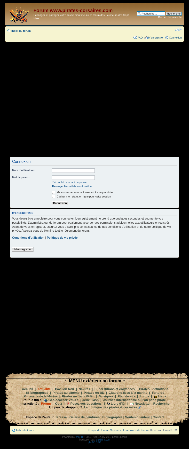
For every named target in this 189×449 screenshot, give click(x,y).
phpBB (79, 437)
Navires (84, 389)
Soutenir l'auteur (137, 417)
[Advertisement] (67, 99)
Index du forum (21, 30)
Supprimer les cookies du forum (129, 430)
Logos (144, 396)
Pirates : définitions (153, 389)
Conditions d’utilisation (28, 237)
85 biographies (37, 392)
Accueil (27, 389)
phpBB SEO (94, 442)
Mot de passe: (21, 177)
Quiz (58, 403)
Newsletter (143, 403)
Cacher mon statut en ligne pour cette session (81, 196)
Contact (158, 417)
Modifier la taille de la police (178, 30)
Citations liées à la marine (128, 392)
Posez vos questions (86, 403)
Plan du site (126, 396)
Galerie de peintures (84, 417)
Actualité (44, 389)
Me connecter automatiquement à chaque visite (82, 192)
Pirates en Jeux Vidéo (78, 396)
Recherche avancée (170, 17)
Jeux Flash (90, 400)
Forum (46, 403)
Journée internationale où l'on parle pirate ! (135, 400)
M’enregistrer (156, 37)
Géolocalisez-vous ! (63, 400)
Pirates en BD (94, 392)
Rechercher (162, 403)
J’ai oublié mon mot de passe (69, 182)
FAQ (140, 37)
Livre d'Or (118, 403)
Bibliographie (112, 417)
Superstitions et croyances (114, 389)
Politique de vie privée (62, 237)
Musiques (106, 396)
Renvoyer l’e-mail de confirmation (72, 186)
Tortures (158, 392)
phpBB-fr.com (103, 439)
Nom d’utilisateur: (23, 170)
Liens (162, 396)
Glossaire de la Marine (40, 396)
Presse (61, 417)
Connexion (175, 37)
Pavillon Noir (64, 389)
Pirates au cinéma (66, 392)
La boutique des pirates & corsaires (110, 407)
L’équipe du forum (97, 430)
